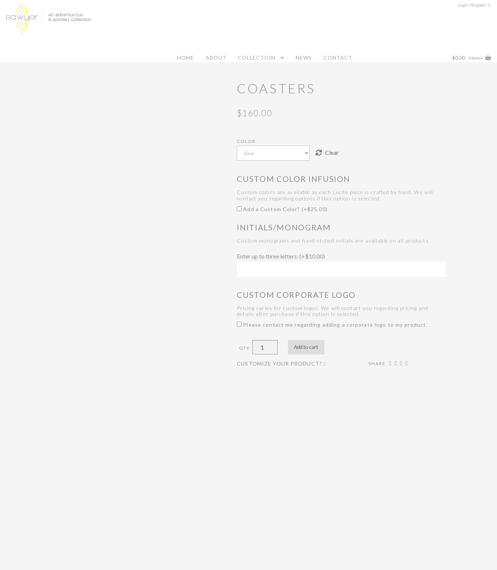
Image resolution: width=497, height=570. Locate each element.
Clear (332, 152)
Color (246, 141)
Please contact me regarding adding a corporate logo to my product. (332, 324)
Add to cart (306, 347)
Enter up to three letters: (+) (281, 256)
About (216, 57)
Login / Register (472, 5)
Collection (256, 57)
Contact (338, 57)
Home (185, 57)
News (304, 57)
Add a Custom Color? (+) (282, 209)
